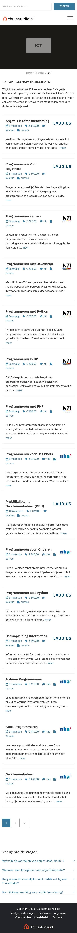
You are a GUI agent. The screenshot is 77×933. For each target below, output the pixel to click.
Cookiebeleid (41, 917)
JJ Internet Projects (48, 908)
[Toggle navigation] (70, 18)
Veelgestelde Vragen (23, 913)
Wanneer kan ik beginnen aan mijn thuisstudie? (38, 870)
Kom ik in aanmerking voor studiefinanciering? (38, 892)
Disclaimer (44, 913)
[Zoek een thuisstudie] (25, 6)
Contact (57, 917)
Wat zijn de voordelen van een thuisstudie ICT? (38, 861)
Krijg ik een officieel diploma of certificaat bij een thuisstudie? (38, 881)
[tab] (38, 861)
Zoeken (64, 6)
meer (63, 147)
